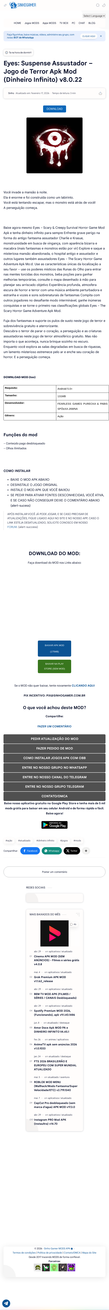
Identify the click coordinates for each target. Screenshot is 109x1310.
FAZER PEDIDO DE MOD (54, 748)
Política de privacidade (50, 1252)
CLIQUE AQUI (88, 36)
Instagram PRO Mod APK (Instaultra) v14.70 (50, 1121)
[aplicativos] (55, 951)
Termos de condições (24, 1252)
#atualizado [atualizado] (24, 840)
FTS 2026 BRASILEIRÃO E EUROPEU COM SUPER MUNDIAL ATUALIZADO (55, 1065)
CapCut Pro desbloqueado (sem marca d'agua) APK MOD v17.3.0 (54, 1105)
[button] (103, 5)
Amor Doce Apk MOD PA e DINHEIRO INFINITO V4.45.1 (51, 1029)
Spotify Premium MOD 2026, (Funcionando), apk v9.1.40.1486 (54, 1012)
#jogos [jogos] (64, 840)
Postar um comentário (54, 871)
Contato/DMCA (72, 1252)
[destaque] (64, 1023)
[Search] (97, 5)
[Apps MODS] (49, 23)
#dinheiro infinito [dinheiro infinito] (45, 840)
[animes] (53, 1039)
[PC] (73, 23)
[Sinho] (11, 93)
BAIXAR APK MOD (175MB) (54, 648)
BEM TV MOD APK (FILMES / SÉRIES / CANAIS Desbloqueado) (55, 996)
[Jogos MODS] (32, 23)
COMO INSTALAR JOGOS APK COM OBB (54, 758)
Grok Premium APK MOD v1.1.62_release (50, 979)
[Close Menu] (101, 36)
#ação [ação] (9, 840)
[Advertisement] (54, 604)
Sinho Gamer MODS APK (58, 1248)
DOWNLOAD (55, 109)
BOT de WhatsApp (24, 37)
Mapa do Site (89, 1252)
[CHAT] (82, 23)
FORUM (12, 527)
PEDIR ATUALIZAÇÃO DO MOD (54, 739)
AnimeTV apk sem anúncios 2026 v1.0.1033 (55, 1046)
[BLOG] (91, 23)
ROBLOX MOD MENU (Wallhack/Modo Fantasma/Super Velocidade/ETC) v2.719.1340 (55, 1086)
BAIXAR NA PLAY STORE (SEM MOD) (54, 666)
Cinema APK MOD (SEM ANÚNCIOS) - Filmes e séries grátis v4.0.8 (56, 960)
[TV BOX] (64, 23)
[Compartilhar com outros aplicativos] (86, 850)
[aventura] (64, 1077)
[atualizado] (67, 951)
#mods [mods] (77, 840)
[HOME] (17, 23)
